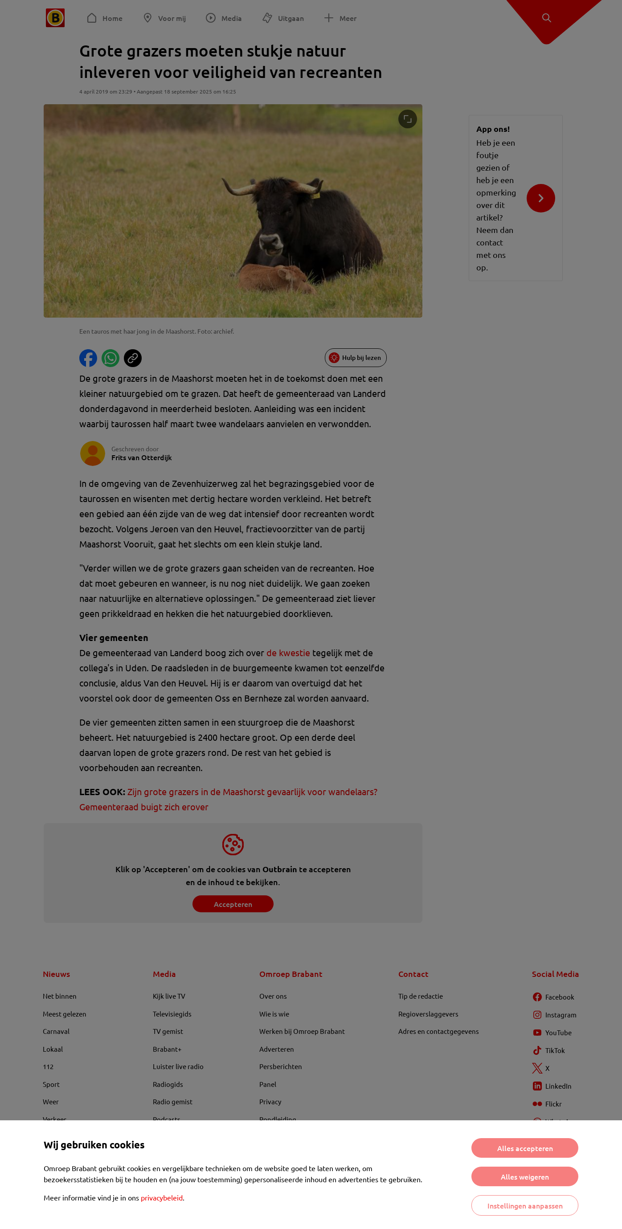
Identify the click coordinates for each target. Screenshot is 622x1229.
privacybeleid (162, 1197)
